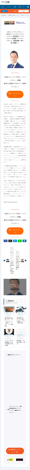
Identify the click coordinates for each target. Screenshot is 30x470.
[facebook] (6, 241)
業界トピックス (21, 6)
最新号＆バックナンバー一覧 (15, 451)
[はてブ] (15, 241)
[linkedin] (24, 241)
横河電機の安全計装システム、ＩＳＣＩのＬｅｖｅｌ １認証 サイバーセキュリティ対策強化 (9, 322)
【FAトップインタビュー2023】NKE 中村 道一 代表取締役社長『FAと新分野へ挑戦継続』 (18, 260)
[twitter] (10, 241)
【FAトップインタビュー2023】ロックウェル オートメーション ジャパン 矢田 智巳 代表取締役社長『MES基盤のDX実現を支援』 (12, 260)
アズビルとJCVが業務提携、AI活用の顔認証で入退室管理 (9, 343)
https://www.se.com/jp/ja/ (10, 202)
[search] (27, 11)
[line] (20, 241)
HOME (2, 6)
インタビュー (9, 6)
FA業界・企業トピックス (13, 15)
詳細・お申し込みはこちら (15, 94)
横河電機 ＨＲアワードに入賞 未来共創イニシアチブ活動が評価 (21, 320)
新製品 (15, 6)
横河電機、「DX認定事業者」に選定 (21, 342)
